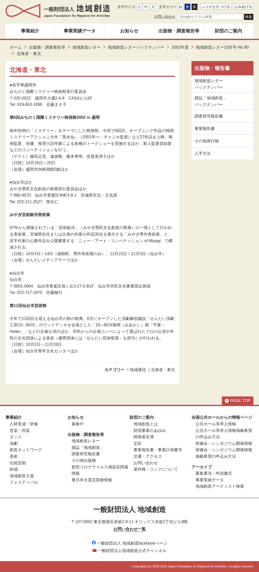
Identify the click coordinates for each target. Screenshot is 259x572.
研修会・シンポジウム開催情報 (224, 443)
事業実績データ (80, 30)
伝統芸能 (18, 463)
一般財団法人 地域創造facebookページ (129, 543)
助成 (14, 469)
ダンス (16, 437)
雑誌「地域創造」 (88, 447)
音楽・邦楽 (20, 430)
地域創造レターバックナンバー (136, 47)
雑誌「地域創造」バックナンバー (211, 101)
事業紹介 (30, 30)
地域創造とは (146, 424)
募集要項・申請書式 (214, 473)
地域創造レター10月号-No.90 (222, 47)
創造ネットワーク (26, 450)
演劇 (14, 443)
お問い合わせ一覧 (129, 529)
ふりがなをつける (216, 7)
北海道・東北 (163, 370)
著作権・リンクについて (156, 469)
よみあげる (243, 7)
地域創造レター (86, 47)
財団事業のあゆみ (150, 430)
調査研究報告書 (209, 116)
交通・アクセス (148, 456)
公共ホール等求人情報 (216, 424)
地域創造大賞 (22, 476)
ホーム (16, 47)
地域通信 (138, 370)
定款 (138, 443)
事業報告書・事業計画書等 (158, 450)
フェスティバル (24, 482)
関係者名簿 (144, 437)
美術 (14, 456)
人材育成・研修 (24, 424)
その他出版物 (84, 460)
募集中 (78, 424)
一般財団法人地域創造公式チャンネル (129, 550)
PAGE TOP (237, 400)
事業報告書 (205, 128)
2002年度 (180, 47)
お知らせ (129, 30)
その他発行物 (207, 141)
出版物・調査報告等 (178, 30)
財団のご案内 (228, 30)
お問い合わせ (164, 16)
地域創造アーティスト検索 (220, 486)
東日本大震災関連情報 (92, 480)
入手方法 (203, 153)
